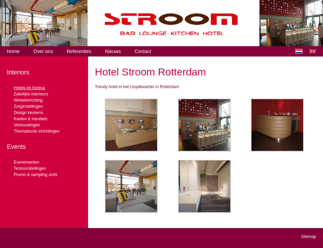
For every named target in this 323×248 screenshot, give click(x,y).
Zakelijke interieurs (31, 94)
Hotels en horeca (29, 87)
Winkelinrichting (28, 100)
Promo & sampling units (35, 174)
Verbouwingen (27, 125)
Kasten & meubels (30, 118)
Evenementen (26, 162)
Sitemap (308, 236)
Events (16, 146)
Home (13, 51)
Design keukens (28, 112)
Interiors (18, 72)
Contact (143, 51)
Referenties (79, 51)
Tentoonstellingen (30, 168)
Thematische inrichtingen (36, 131)
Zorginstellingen (28, 106)
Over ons (43, 51)
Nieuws (113, 51)
